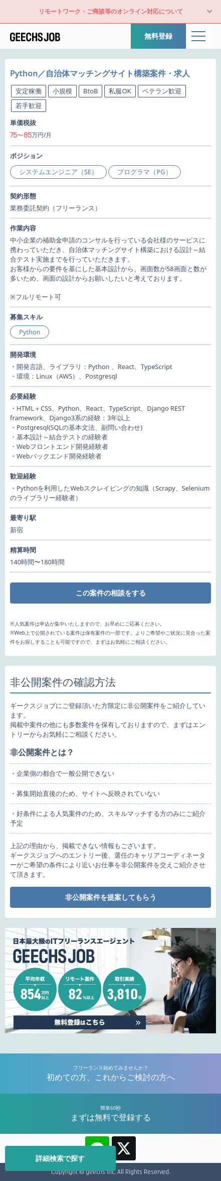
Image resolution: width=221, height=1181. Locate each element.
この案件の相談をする (111, 593)
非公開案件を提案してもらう (110, 897)
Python (29, 331)
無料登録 (158, 36)
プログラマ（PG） (144, 171)
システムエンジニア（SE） (58, 171)
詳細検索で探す (60, 1158)
